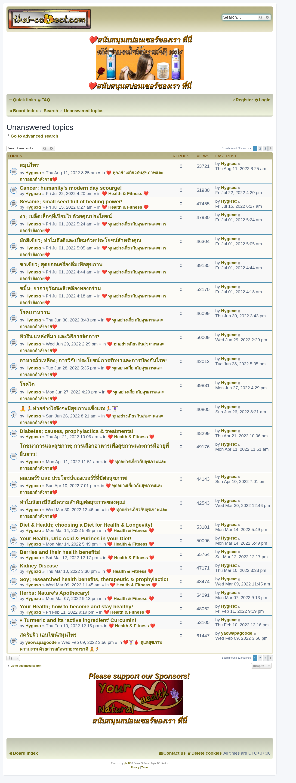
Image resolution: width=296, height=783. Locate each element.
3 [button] (265, 148)
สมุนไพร (29, 165)
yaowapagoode (41, 642)
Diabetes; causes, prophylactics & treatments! (77, 431)
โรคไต (27, 384)
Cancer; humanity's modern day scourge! (71, 188)
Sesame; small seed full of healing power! (71, 201)
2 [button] (260, 148)
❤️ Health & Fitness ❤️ (125, 193)
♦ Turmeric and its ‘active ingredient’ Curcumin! (78, 620)
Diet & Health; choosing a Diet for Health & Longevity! (86, 525)
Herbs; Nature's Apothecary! (55, 593)
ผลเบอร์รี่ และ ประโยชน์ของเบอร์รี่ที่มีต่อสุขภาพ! (74, 478)
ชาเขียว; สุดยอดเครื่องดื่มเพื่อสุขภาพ (61, 264)
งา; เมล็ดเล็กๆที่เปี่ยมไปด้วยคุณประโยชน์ (66, 216)
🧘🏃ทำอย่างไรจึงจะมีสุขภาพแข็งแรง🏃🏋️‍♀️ (69, 408)
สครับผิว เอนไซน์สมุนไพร (48, 635)
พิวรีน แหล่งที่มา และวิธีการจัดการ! (59, 336)
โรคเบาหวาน (35, 312)
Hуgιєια (33, 172)
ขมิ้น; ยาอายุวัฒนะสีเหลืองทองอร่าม (60, 288)
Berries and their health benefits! (60, 552)
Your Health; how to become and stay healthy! (76, 606)
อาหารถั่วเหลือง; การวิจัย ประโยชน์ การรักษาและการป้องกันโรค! (93, 360)
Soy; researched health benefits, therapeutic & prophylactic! (94, 579)
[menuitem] (43, 100)
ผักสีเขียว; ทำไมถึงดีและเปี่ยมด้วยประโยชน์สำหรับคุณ (80, 240)
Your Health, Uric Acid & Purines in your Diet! (75, 538)
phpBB (128, 763)
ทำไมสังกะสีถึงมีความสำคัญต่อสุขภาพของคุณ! (73, 502)
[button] (270, 148)
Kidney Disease (39, 566)
